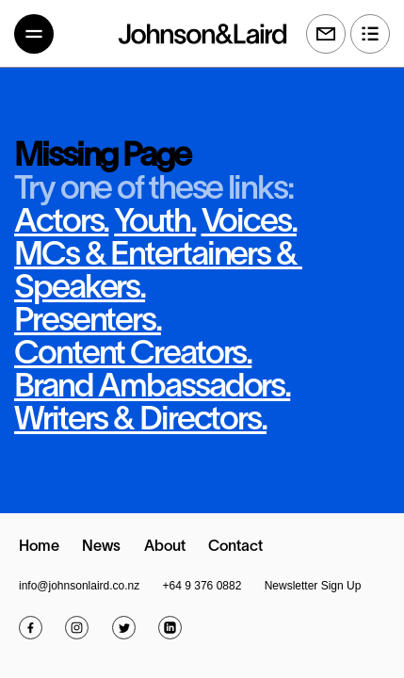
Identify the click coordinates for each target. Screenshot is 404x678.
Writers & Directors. (140, 421)
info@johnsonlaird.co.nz (79, 585)
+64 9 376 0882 (202, 585)
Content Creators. (132, 355)
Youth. (154, 223)
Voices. (249, 223)
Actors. (61, 223)
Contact (235, 547)
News (101, 547)
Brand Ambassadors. (152, 388)
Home (39, 547)
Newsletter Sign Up (313, 585)
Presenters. (87, 322)
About (165, 547)
